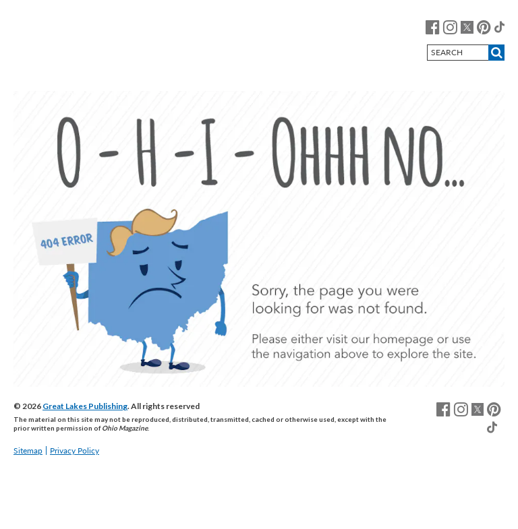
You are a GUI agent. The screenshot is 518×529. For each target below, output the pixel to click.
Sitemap (27, 450)
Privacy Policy (74, 450)
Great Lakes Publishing (84, 406)
